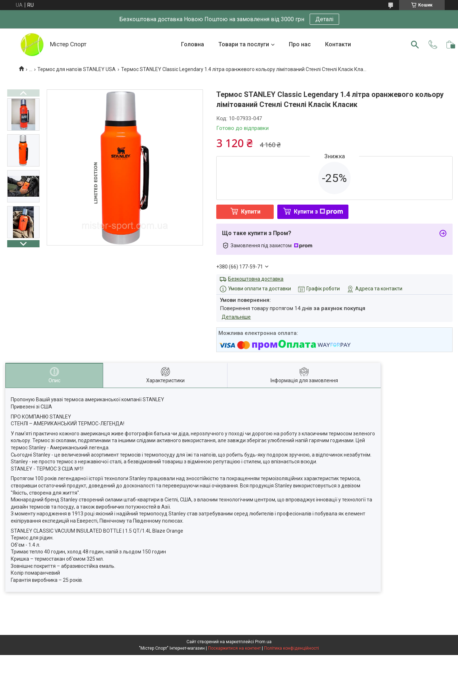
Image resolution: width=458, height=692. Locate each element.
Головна (192, 44)
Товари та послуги (243, 44)
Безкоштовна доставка (255, 279)
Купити (250, 211)
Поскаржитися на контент (234, 648)
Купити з (318, 211)
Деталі (324, 19)
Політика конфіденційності (291, 648)
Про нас (300, 44)
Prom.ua (263, 641)
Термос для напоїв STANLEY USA (76, 69)
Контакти (338, 44)
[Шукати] (415, 44)
